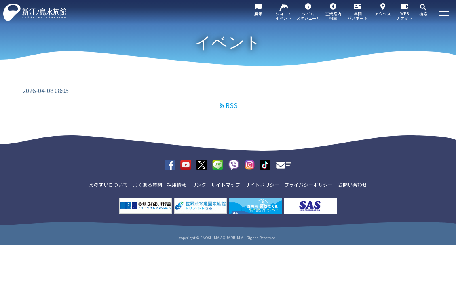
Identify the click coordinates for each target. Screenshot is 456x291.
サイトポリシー (262, 184)
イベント (228, 42)
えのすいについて (108, 184)
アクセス (383, 14)
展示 (258, 14)
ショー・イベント (283, 16)
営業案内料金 (333, 16)
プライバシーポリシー (308, 184)
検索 (423, 14)
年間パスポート (358, 16)
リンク (199, 184)
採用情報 (176, 184)
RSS (232, 105)
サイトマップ (225, 184)
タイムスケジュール (308, 16)
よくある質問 (147, 184)
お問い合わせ (352, 184)
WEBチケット (404, 16)
